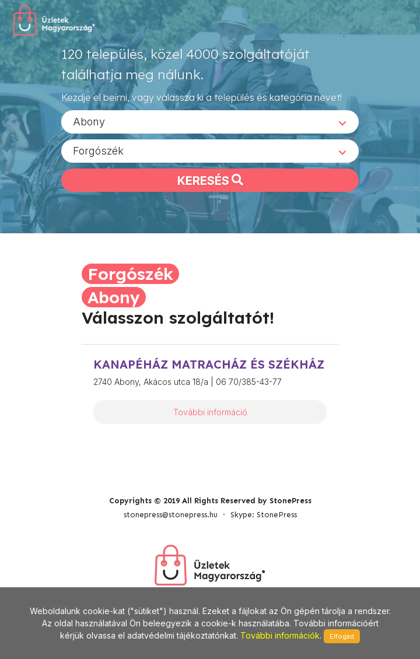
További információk (280, 635)
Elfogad (342, 636)
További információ (210, 412)
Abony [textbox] (89, 121)
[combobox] (210, 122)
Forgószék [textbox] (98, 151)
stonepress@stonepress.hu (171, 514)
